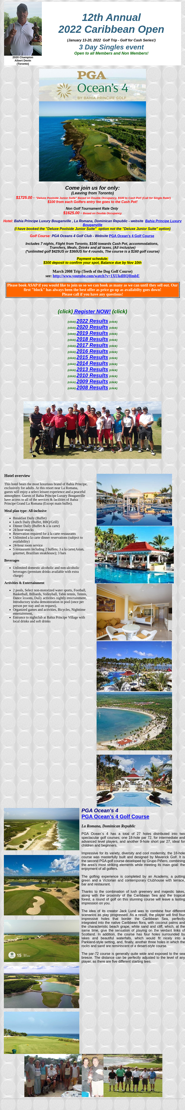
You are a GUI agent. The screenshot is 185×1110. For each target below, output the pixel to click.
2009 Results (92, 381)
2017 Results (92, 345)
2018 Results (92, 339)
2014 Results (92, 363)
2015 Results (92, 357)
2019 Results (92, 333)
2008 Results (92, 387)
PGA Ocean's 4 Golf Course (131, 236)
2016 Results (92, 351)
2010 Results (92, 375)
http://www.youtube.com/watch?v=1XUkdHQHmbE (96, 276)
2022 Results (92, 321)
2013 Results (92, 369)
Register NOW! (92, 311)
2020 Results (92, 327)
